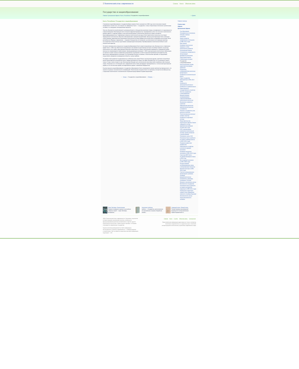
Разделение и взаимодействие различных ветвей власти (187, 71)
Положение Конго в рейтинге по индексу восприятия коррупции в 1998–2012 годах (188, 187)
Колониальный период (186, 50)
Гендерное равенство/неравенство (186, 143)
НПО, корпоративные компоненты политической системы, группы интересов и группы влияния (187, 132)
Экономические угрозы (186, 196)
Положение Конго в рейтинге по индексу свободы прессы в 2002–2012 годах (187, 139)
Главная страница (182, 21)
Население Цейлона (147, 207)
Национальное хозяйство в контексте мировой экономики (186, 148)
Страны (175, 3)
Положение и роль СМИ (186, 136)
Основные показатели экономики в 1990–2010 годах (188, 152)
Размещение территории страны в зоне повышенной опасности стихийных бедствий (188, 192)
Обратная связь (190, 3)
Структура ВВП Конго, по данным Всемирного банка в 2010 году (187, 156)
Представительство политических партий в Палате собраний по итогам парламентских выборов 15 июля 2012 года (188, 124)
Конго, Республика (125, 15)
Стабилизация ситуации (186, 59)
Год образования (184, 31)
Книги (182, 3)
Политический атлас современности (119, 3)
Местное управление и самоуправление (185, 92)
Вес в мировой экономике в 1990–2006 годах (187, 160)
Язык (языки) (183, 43)
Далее (194, 15)
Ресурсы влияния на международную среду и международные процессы (187, 165)
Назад (124, 77)
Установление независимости (187, 52)
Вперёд (150, 77)
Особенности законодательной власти (186, 84)
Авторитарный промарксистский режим (186, 54)
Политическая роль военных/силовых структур (187, 114)
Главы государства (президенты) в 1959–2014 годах (187, 79)
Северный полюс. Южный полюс (179, 207)
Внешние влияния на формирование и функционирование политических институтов (186, 98)
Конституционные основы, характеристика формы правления (187, 66)
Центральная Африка (113, 15)
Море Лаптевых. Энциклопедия (116, 207)
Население (183, 36)
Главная (105, 15)
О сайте (176, 218)
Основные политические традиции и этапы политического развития (186, 46)
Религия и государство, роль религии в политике (187, 111)
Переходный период (185, 57)
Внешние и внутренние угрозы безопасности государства (188, 183)
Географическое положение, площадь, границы (187, 33)
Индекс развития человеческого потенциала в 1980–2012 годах (187, 40)
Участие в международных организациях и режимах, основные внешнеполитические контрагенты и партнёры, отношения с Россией (187, 176)
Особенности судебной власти (188, 86)
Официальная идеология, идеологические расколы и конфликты (186, 107)
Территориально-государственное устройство (187, 89)
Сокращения (192, 218)
